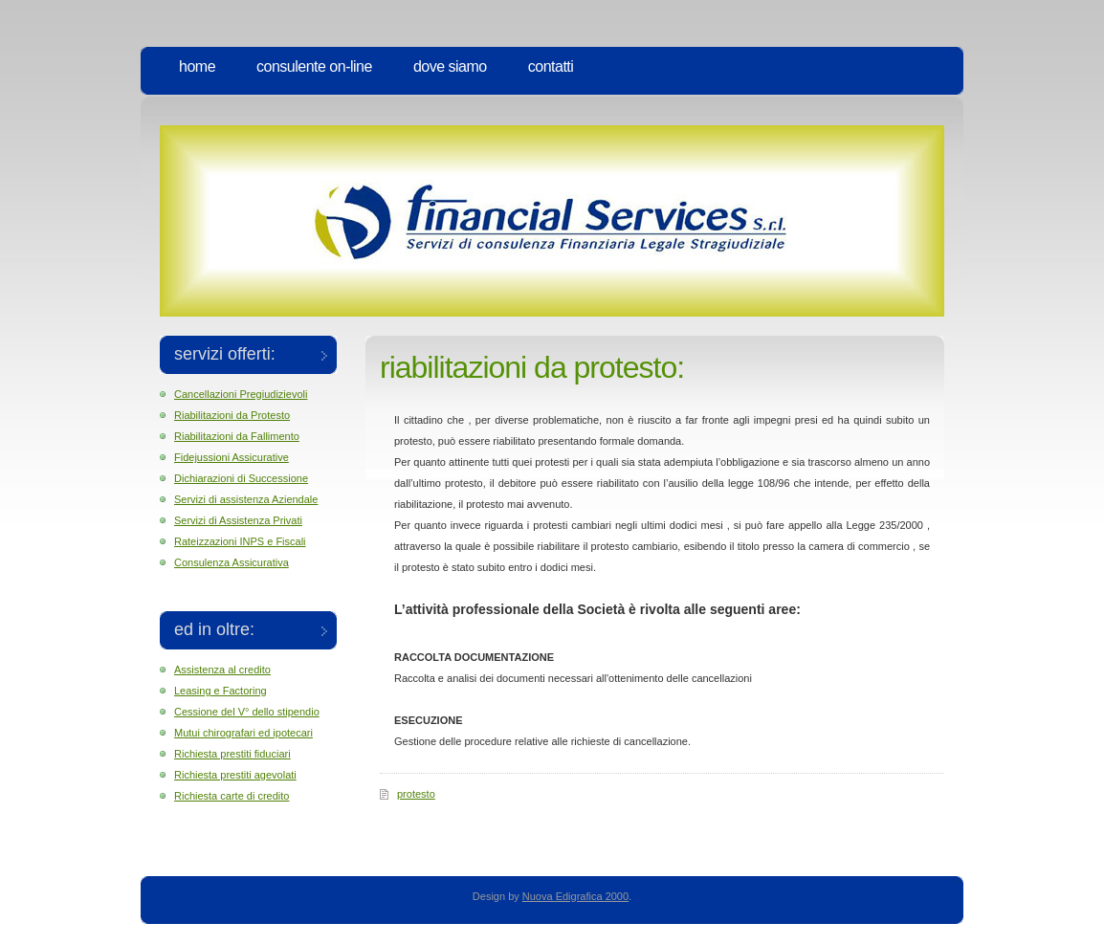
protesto (416, 794)
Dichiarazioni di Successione (241, 478)
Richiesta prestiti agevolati (235, 774)
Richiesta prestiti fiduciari (232, 753)
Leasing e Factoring (220, 690)
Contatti (551, 66)
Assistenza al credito (222, 669)
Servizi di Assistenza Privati (238, 520)
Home (197, 66)
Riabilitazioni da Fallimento (236, 436)
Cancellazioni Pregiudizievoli (240, 394)
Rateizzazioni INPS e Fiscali (240, 541)
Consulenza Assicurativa (231, 562)
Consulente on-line (314, 66)
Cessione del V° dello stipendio (247, 711)
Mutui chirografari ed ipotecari (243, 732)
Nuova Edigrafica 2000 (575, 896)
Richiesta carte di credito (231, 796)
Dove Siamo (450, 66)
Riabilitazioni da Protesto (232, 415)
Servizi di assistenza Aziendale (246, 499)
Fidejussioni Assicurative (231, 457)
